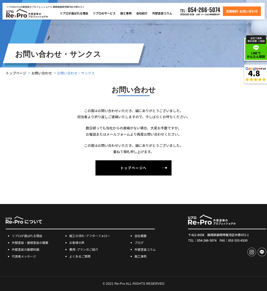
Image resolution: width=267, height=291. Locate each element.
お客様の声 (76, 242)
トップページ (16, 72)
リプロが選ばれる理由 (74, 13)
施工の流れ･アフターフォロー (89, 235)
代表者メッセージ (24, 256)
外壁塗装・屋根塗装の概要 (30, 242)
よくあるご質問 (80, 256)
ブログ (139, 242)
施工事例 (126, 13)
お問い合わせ (41, 72)
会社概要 (140, 235)
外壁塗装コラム (162, 13)
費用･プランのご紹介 (83, 249)
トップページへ (133, 167)
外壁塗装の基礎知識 (25, 249)
